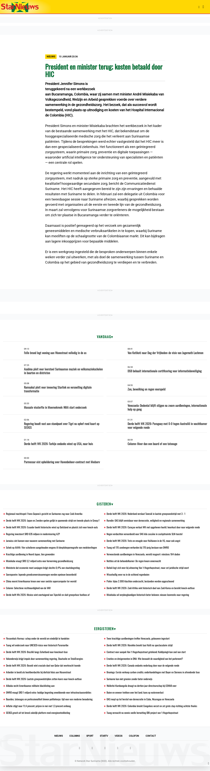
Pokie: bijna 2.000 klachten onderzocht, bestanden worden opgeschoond (140, 583)
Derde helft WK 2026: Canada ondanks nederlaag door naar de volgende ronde (143, 669)
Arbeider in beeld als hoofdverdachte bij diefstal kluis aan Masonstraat (39, 676)
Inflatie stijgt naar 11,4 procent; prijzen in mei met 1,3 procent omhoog (39, 710)
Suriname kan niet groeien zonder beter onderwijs (130, 683)
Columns (74, 740)
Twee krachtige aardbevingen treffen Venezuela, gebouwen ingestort (138, 641)
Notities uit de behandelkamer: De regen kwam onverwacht (134, 562)
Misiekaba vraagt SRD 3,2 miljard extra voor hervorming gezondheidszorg (40, 562)
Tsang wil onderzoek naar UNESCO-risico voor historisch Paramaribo (38, 648)
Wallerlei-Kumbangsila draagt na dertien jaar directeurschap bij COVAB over (142, 689)
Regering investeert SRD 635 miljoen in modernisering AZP (34, 535)
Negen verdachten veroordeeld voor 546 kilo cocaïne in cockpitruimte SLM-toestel (145, 535)
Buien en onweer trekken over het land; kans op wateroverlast (135, 696)
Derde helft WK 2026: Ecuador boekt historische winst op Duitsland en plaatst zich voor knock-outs (52, 528)
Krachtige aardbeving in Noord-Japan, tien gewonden (30, 555)
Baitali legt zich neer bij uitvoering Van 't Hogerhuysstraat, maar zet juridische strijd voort (149, 569)
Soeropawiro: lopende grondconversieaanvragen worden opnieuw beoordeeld (42, 576)
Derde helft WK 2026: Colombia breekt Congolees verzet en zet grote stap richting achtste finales (152, 710)
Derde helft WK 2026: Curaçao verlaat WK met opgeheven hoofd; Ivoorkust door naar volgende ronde (154, 528)
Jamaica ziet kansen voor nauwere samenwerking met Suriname (36, 542)
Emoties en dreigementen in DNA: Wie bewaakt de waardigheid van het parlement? (145, 662)
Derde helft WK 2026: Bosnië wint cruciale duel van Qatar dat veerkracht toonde (44, 669)
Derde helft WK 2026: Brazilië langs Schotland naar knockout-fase (37, 655)
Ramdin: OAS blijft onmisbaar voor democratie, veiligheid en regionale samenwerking (147, 521)
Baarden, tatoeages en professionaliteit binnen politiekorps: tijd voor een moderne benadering (50, 703)
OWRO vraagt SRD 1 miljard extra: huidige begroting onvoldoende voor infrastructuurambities (50, 696)
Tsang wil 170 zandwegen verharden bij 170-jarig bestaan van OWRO (138, 548)
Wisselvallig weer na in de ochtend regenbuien (128, 576)
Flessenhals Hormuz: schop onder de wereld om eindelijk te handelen (38, 641)
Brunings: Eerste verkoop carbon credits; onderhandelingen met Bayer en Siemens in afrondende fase (154, 676)
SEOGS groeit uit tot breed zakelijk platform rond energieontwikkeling (39, 717)
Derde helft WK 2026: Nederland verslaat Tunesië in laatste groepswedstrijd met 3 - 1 (147, 514)
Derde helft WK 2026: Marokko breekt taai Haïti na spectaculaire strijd (140, 648)
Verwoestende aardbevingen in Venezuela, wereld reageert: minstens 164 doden (144, 555)
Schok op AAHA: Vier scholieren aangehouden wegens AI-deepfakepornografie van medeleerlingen (52, 548)
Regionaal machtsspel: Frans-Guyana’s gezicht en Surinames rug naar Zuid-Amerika (45, 514)
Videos (118, 740)
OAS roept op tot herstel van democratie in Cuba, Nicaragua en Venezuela (141, 703)
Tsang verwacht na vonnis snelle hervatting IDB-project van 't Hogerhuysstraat (143, 717)
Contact (151, 740)
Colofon (134, 740)
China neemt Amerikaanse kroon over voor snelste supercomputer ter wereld (42, 583)
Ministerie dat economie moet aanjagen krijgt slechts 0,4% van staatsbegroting (43, 569)
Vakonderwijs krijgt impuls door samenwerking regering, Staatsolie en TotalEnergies (45, 662)
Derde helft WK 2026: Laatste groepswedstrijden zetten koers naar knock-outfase (44, 683)
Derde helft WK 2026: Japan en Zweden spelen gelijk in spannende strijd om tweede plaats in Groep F (53, 521)
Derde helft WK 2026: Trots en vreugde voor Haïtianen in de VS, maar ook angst (144, 542)
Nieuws (58, 740)
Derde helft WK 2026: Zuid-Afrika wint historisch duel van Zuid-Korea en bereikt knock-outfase (151, 590)
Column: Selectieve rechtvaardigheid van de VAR (28, 590)
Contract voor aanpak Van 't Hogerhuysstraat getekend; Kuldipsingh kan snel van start (147, 655)
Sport (89, 740)
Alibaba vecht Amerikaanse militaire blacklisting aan (30, 689)
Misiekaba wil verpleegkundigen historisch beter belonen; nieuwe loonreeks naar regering (148, 597)
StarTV (104, 740)
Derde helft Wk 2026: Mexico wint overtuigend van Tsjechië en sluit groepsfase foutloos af (48, 597)
